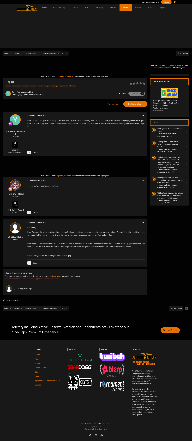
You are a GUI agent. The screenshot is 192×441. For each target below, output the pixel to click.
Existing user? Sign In (150, 2)
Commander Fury (165, 134)
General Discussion (35, 95)
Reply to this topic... (25, 289)
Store (150, 7)
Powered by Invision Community (96, 429)
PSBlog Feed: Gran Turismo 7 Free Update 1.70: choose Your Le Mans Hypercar (170, 180)
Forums (125, 7)
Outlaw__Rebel (16, 194)
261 (15, 144)
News (87, 7)
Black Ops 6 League (60, 7)
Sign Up (166, 2)
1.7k (15, 204)
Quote (35, 152)
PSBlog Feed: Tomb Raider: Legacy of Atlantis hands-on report (167, 144)
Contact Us (97, 424)
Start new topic (113, 104)
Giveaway (99, 7)
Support (162, 7)
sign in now (55, 276)
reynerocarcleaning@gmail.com (122, 123)
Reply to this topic (135, 104)
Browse (138, 7)
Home (44, 7)
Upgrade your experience (66, 76)
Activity (75, 7)
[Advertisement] (96, 29)
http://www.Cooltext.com (41, 186)
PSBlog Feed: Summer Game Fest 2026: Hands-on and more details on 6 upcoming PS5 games (170, 195)
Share (122, 94)
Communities (112, 7)
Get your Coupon (170, 330)
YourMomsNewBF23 (25, 92)
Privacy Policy (85, 424)
